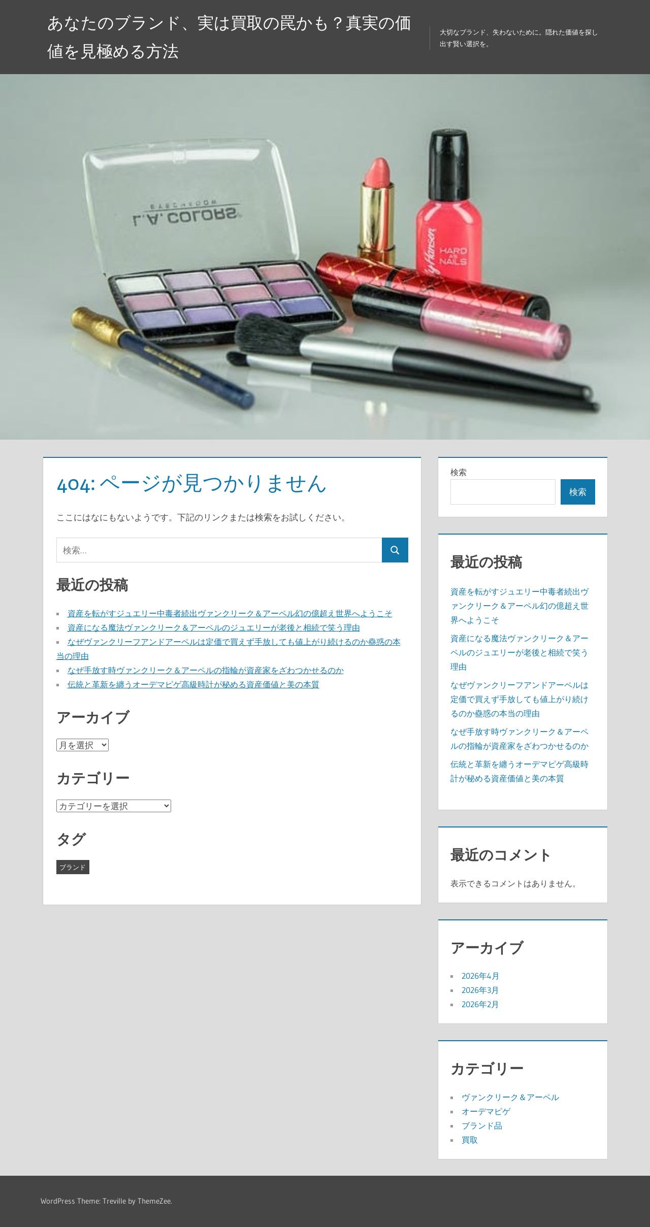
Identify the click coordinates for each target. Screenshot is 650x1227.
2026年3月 (480, 990)
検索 (458, 472)
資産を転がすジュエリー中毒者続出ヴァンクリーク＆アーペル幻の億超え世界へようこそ (230, 613)
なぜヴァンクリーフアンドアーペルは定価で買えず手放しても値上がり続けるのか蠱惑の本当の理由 (519, 699)
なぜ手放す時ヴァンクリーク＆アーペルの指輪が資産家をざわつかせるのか (206, 670)
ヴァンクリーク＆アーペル (510, 1097)
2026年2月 (480, 1004)
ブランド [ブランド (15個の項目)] (72, 867)
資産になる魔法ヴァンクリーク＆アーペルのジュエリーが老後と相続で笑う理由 (214, 627)
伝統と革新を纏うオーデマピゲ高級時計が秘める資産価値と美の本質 (193, 684)
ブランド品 (482, 1125)
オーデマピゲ (486, 1111)
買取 (470, 1140)
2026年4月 (481, 976)
